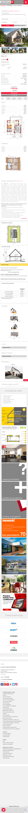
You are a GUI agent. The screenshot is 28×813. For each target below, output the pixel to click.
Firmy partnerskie (6, 735)
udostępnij (3, 54)
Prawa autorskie (6, 758)
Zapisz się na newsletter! (8, 744)
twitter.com (13, 684)
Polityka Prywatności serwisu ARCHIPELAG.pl (12, 748)
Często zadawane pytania (8, 742)
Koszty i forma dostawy (7, 753)
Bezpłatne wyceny (19, 98)
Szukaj (7, 25)
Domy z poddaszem (7, 704)
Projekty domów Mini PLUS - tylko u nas (11, 719)
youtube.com (10, 684)
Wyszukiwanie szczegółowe (19, 25)
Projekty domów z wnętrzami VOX (10, 727)
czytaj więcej (24, 218)
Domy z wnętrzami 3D (7, 724)
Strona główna (3, 5)
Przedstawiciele (6, 736)
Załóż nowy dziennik (6, 356)
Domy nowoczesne (7, 696)
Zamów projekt (14, 93)
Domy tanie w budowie (7, 701)
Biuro (4, 741)
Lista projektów (9, 5)
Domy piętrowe (6, 707)
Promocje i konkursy (7, 733)
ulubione (11, 54)
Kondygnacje (4, 22)
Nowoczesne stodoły (7, 718)
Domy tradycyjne (6, 715)
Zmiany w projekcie (14, 98)
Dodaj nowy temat (6, 347)
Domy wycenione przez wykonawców (10, 716)
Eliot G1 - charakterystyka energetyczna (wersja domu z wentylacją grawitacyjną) (14, 275)
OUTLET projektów (6, 725)
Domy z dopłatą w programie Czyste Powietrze (12, 721)
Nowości (4, 695)
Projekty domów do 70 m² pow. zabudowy (11, 728)
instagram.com (16, 684)
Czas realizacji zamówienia (8, 756)
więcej (25, 380)
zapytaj (7, 54)
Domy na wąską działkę (7, 708)
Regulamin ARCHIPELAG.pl (8, 750)
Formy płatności (6, 751)
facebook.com (2, 684)
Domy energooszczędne (8, 698)
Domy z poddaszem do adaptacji (9, 705)
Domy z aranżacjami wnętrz (8, 712)
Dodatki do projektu (8, 98)
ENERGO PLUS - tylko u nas (8, 710)
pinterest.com (7, 684)
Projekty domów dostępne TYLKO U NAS (11, 722)
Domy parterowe (6, 702)
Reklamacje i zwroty (7, 755)
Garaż (16, 22)
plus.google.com (4, 684)
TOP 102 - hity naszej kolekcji (9, 699)
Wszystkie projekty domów (8, 693)
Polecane (5, 713)
